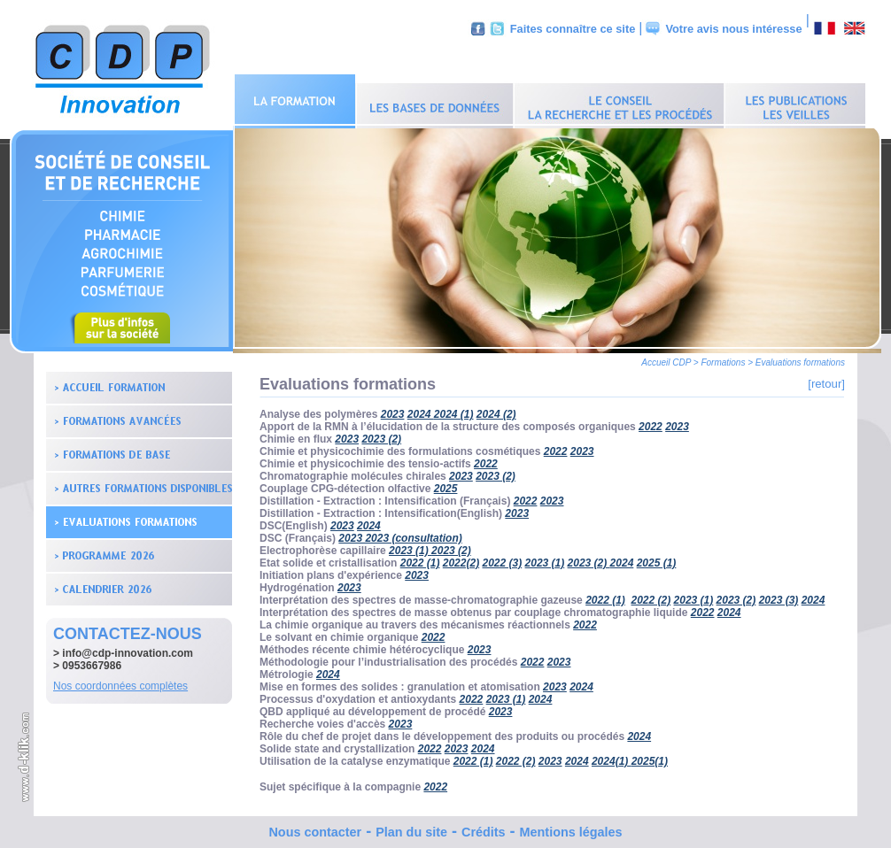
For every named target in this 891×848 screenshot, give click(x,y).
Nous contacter (314, 828)
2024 (369, 521)
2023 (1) (410, 546)
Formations (723, 358)
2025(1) (649, 757)
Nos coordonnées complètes (120, 681)
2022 (650, 422)
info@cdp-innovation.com (127, 649)
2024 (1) (454, 410)
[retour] (826, 379)
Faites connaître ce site (573, 28)
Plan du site (411, 828)
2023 (393, 410)
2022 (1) (420, 558)
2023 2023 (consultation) (399, 534)
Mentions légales (571, 828)
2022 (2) (651, 596)
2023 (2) (495, 472)
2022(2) (461, 558)
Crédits (483, 828)
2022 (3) (502, 558)
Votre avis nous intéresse (733, 28)
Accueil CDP (666, 358)
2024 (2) (496, 410)
